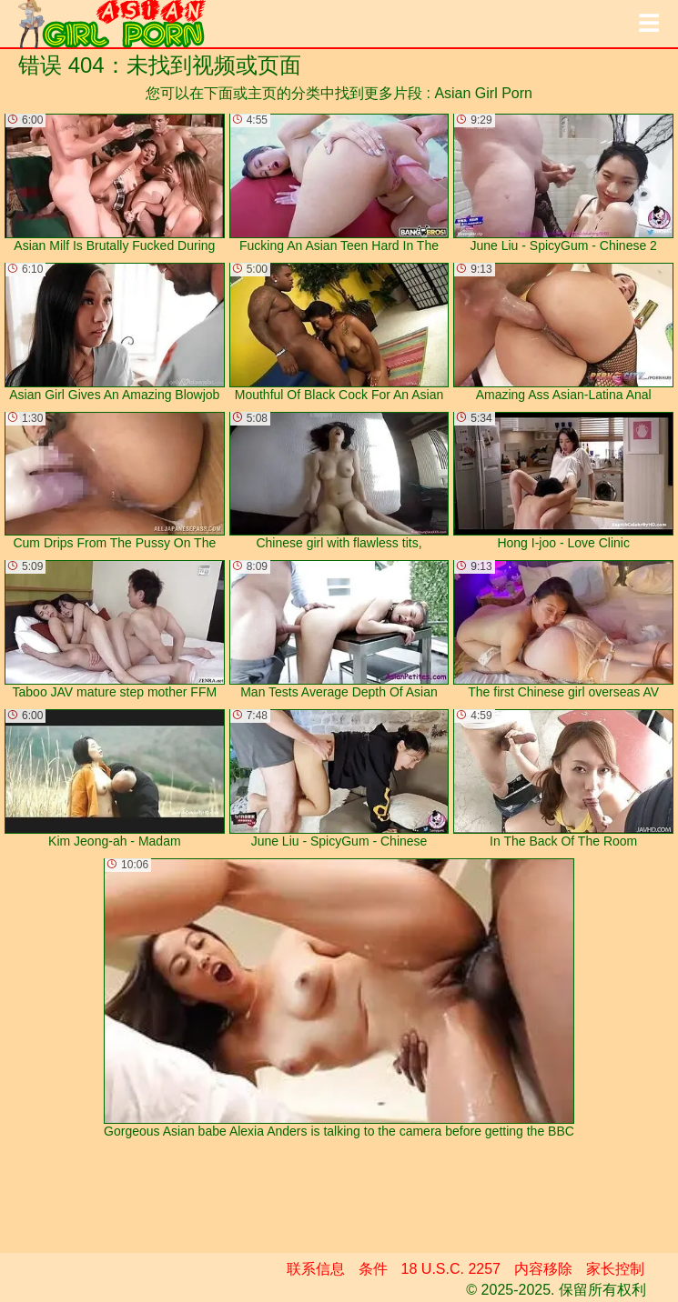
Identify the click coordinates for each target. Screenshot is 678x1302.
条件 (373, 1269)
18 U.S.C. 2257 (451, 1269)
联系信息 (316, 1269)
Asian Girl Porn (483, 93)
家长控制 (615, 1269)
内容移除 (543, 1269)
